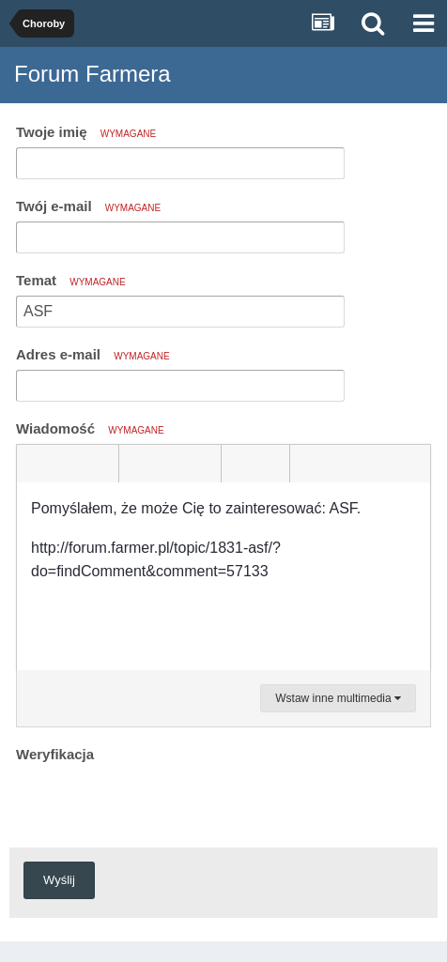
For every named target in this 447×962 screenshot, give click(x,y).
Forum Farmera (92, 73)
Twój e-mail (88, 206)
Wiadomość (90, 428)
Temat (71, 280)
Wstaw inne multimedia (338, 698)
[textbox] (223, 576)
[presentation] (158, 804)
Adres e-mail (93, 354)
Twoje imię (86, 132)
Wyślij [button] (59, 880)
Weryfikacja (55, 754)
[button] (34, 463)
